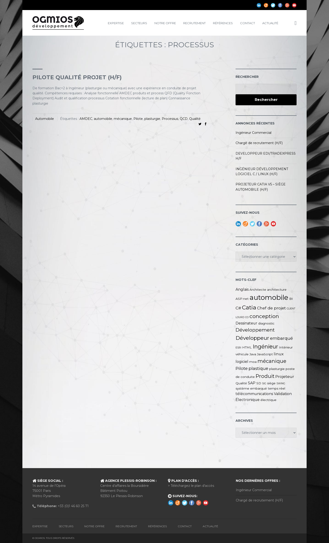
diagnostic (266, 323)
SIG (264, 383)
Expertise (116, 23)
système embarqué (251, 388)
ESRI (238, 347)
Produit (265, 376)
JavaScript (265, 354)
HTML (247, 347)
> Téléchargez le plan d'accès (191, 486)
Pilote (138, 119)
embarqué (281, 338)
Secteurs (139, 23)
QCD (184, 119)
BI (291, 298)
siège (271, 383)
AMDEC (86, 119)
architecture (277, 289)
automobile (103, 119)
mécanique (123, 119)
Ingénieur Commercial (253, 133)
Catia (249, 307)
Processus (170, 119)
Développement (255, 330)
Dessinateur (246, 323)
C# (238, 308)
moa (253, 362)
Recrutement (194, 23)
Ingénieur (265, 346)
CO (247, 317)
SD (258, 383)
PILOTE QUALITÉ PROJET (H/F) (77, 77)
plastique (258, 368)
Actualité (270, 23)
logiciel (242, 361)
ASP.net (242, 298)
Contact (247, 23)
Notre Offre (165, 23)
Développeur (252, 338)
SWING (280, 383)
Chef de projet (271, 308)
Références (223, 23)
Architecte (257, 289)
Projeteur (284, 376)
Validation (283, 394)
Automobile (44, 119)
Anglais (242, 289)
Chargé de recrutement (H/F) (259, 143)
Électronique (248, 400)
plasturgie (152, 119)
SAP (251, 383)
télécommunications (254, 394)
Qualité (195, 119)
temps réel (276, 388)
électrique (268, 400)
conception (264, 316)
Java (252, 354)
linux (279, 353)
